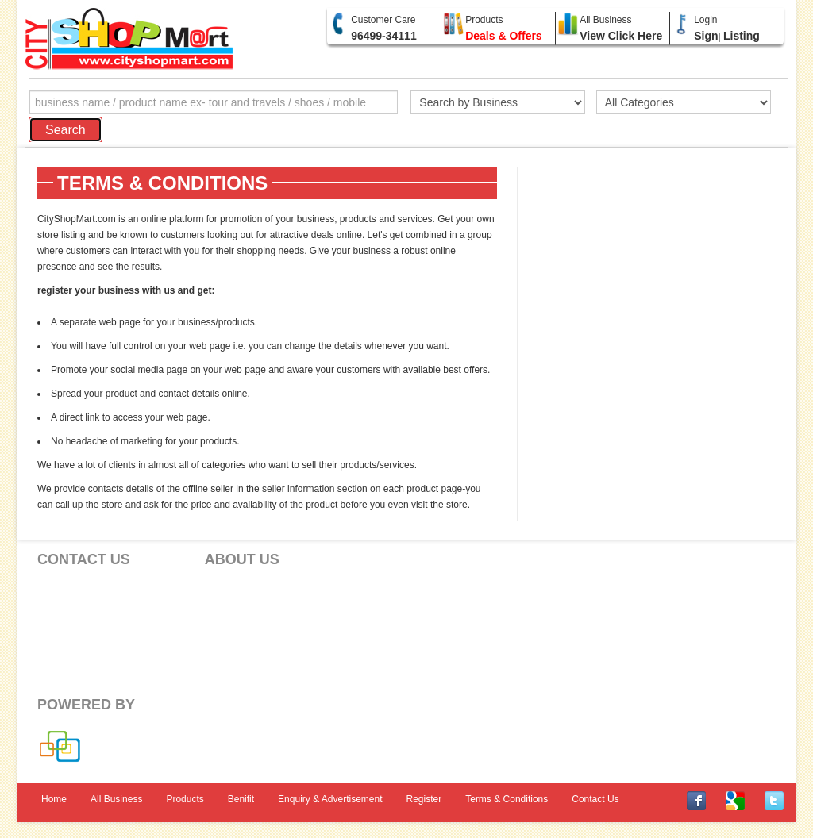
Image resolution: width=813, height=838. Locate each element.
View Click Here (621, 35)
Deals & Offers (503, 35)
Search (65, 129)
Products (184, 799)
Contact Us (595, 799)
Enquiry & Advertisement (330, 799)
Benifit (241, 799)
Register (424, 799)
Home (54, 799)
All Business (116, 799)
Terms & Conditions (506, 799)
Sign (706, 35)
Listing (741, 35)
